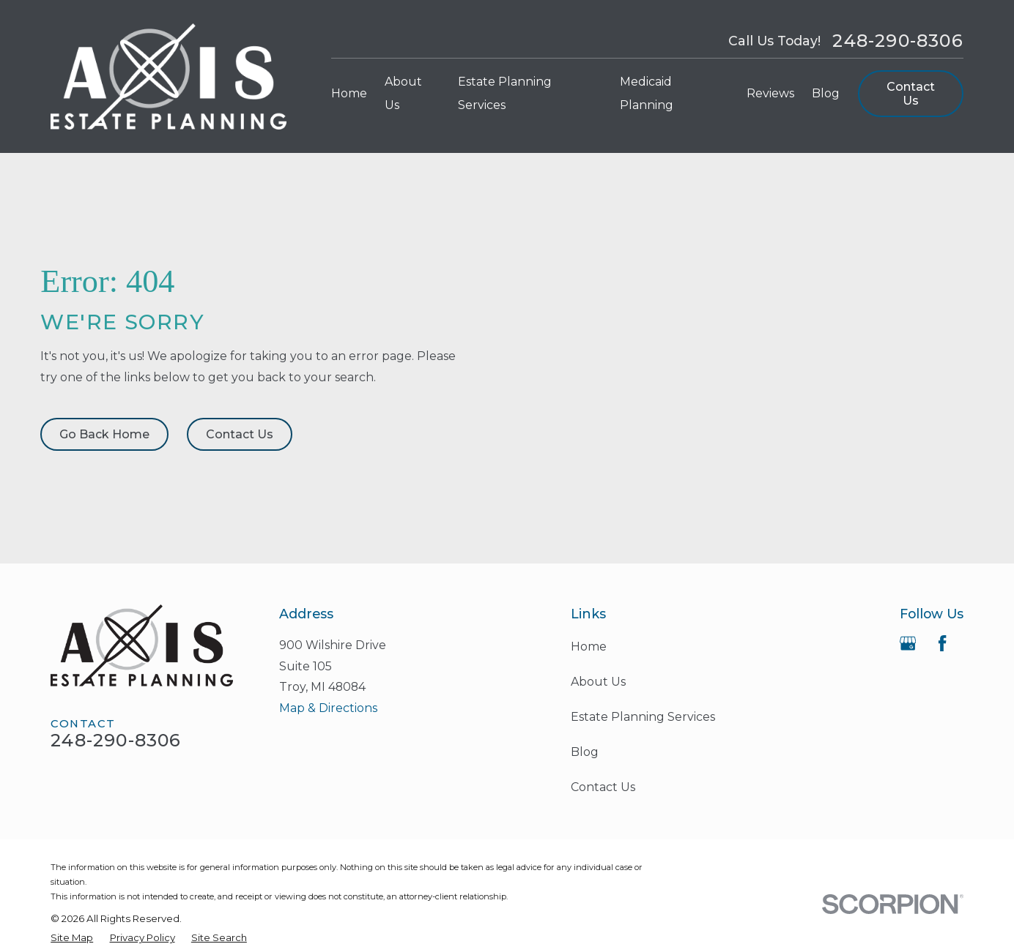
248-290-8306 (897, 41)
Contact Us (911, 94)
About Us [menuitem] (403, 93)
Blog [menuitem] (826, 93)
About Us (598, 682)
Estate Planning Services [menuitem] (505, 93)
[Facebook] (942, 643)
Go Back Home (104, 434)
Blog (585, 752)
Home (589, 646)
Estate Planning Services (643, 717)
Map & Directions (328, 708)
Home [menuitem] (349, 93)
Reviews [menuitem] (770, 93)
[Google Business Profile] (908, 643)
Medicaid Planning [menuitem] (646, 93)
